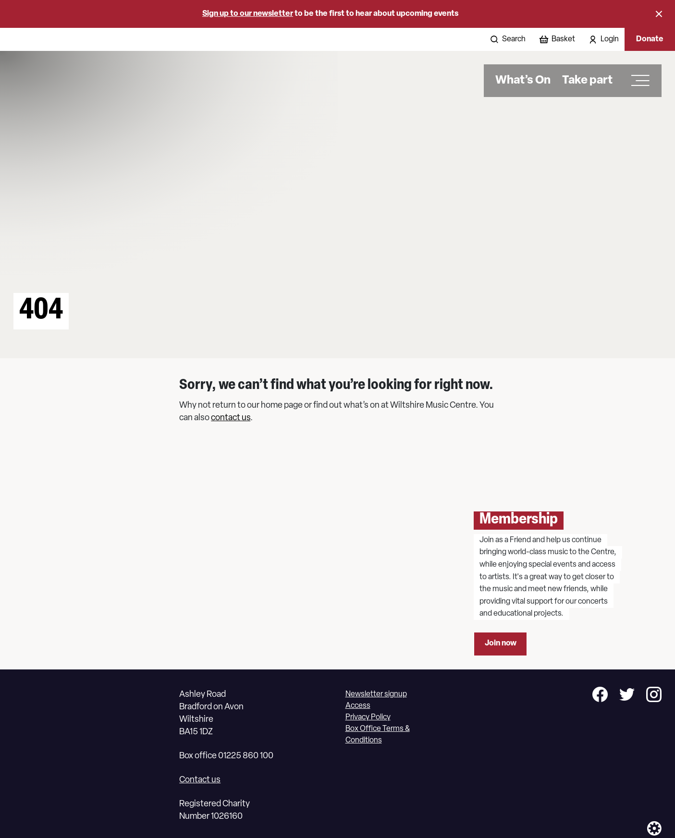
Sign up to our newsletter (247, 14)
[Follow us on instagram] (654, 696)
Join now (500, 643)
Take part (587, 80)
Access (357, 706)
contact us (230, 418)
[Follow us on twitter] (627, 696)
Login (610, 39)
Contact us (200, 780)
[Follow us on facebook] (600, 696)
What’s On (523, 80)
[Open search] (506, 39)
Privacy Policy (368, 717)
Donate (649, 39)
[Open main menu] (637, 80)
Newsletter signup (376, 694)
